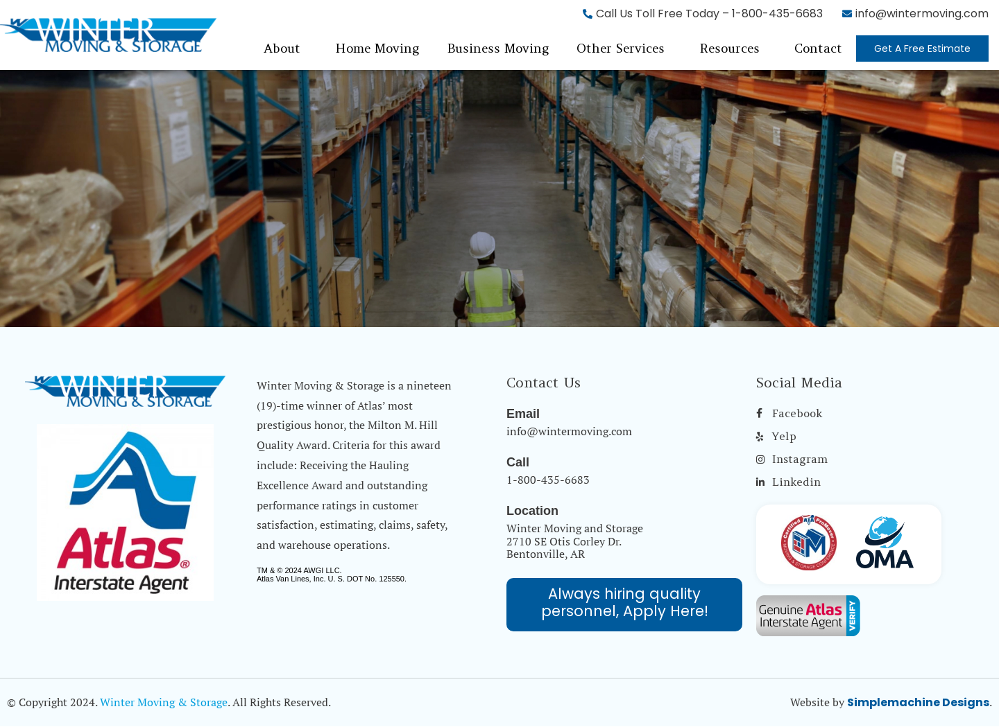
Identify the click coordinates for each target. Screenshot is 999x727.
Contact (818, 48)
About (282, 48)
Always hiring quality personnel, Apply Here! (624, 602)
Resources (729, 48)
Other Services (621, 48)
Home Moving (377, 48)
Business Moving (498, 48)
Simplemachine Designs (918, 702)
